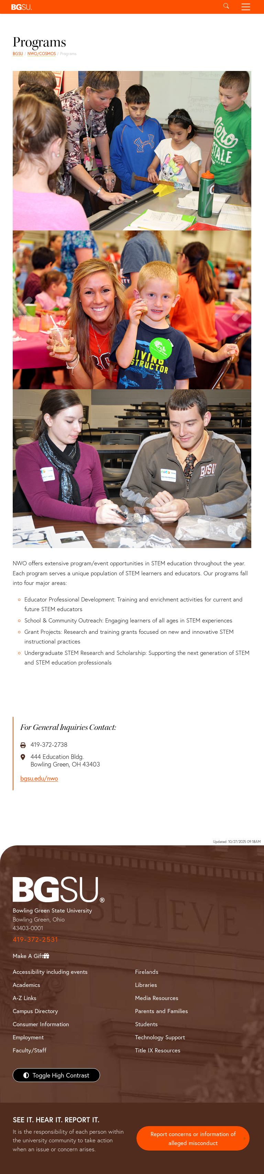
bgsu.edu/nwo (39, 778)
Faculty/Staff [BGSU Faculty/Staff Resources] (29, 1050)
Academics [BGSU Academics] (26, 985)
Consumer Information (41, 1024)
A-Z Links (24, 998)
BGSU (18, 53)
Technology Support (160, 1037)
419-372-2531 (35, 939)
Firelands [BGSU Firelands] (146, 972)
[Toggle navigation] (246, 7)
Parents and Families (161, 1011)
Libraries (146, 985)
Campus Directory (35, 1011)
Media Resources (156, 998)
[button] (112, 6)
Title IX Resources (157, 1050)
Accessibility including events (50, 972)
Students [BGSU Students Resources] (146, 1024)
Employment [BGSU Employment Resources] (28, 1037)
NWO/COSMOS (42, 53)
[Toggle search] (226, 7)
